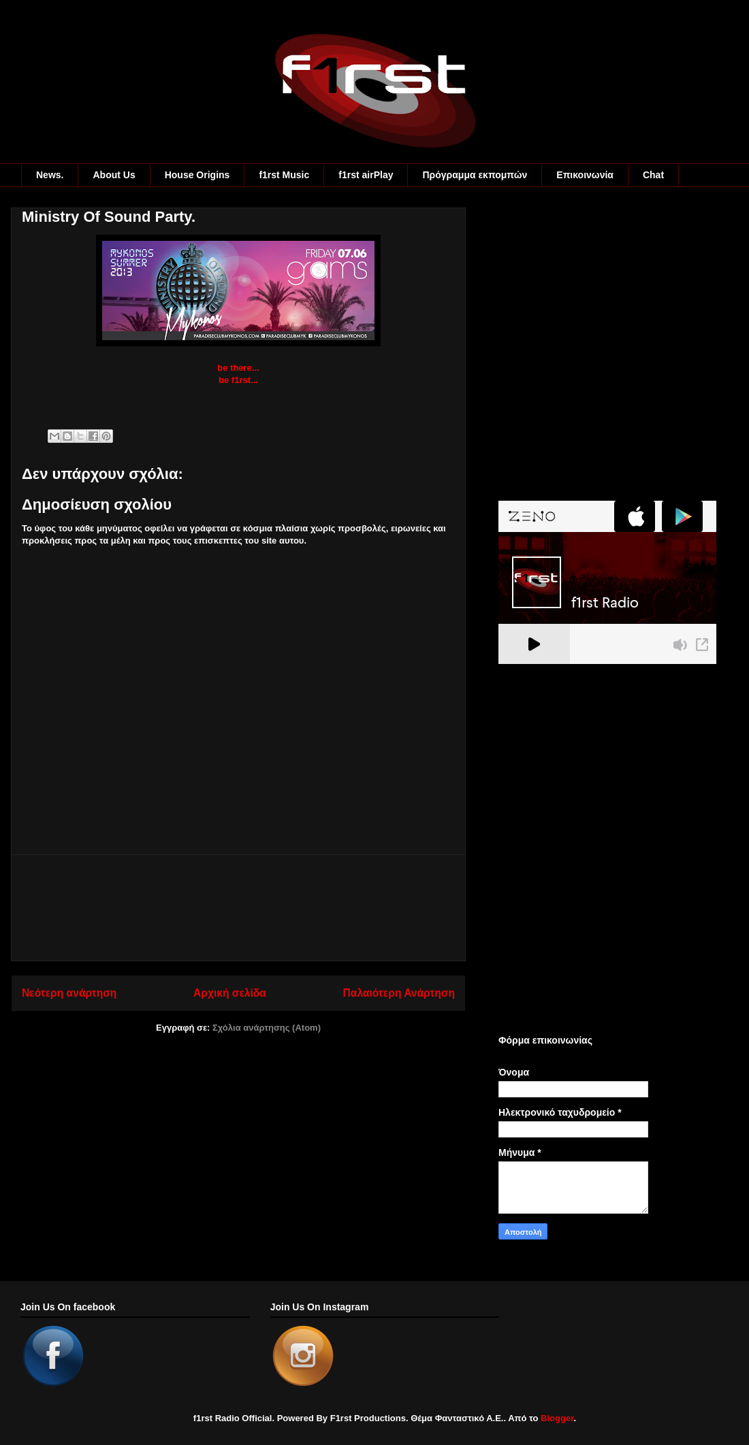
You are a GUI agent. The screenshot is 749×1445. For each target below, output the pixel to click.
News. (49, 174)
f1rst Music (284, 174)
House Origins (197, 174)
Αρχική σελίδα (229, 993)
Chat (653, 174)
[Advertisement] (238, 907)
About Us (114, 174)
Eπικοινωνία (584, 174)
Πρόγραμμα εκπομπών (474, 174)
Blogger (557, 1418)
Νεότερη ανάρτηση (69, 993)
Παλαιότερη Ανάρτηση (399, 993)
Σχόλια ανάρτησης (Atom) (266, 1028)
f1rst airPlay (365, 174)
